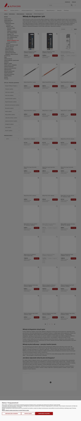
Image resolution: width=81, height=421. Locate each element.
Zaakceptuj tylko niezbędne (11, 413)
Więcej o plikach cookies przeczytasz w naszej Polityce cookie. (15, 410)
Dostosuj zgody (28, 413)
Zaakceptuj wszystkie (44, 413)
